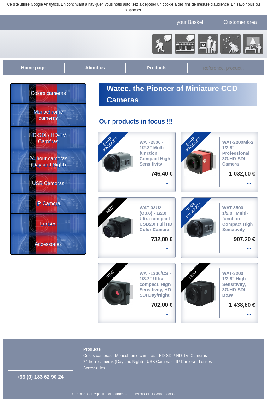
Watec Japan (241, 362)
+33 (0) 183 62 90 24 (40, 377)
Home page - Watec (65, 43)
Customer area (240, 22)
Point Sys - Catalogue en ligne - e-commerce (186, 394)
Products (92, 349)
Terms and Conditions (153, 394)
